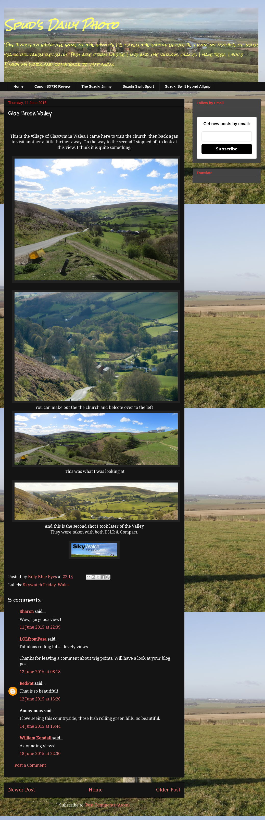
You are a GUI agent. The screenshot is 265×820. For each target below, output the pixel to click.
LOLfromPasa (33, 639)
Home (18, 86)
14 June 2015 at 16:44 (40, 726)
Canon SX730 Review (52, 86)
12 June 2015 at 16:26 (40, 699)
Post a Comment (30, 765)
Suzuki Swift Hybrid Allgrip (187, 86)
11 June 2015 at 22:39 (40, 627)
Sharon (27, 611)
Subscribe (227, 149)
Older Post (168, 790)
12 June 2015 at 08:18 (40, 671)
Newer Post (21, 790)
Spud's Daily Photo (61, 25)
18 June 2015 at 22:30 (40, 753)
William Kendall (35, 738)
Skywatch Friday (39, 584)
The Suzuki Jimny (97, 86)
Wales (63, 584)
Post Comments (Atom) (107, 805)
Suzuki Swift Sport (138, 86)
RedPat (26, 683)
